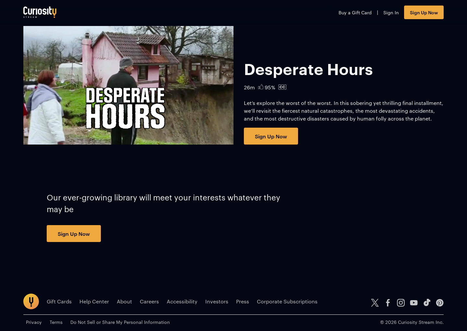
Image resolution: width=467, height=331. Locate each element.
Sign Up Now (424, 12)
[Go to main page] (39, 12)
